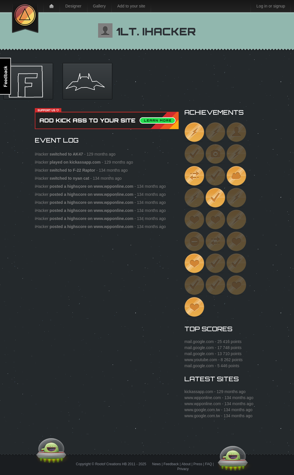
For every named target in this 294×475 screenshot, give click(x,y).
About (186, 464)
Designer (73, 6)
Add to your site (131, 6)
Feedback (171, 464)
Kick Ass (25, 16)
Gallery (99, 6)
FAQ (208, 464)
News (156, 464)
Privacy (182, 469)
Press (197, 464)
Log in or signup (270, 6)
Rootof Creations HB (111, 464)
